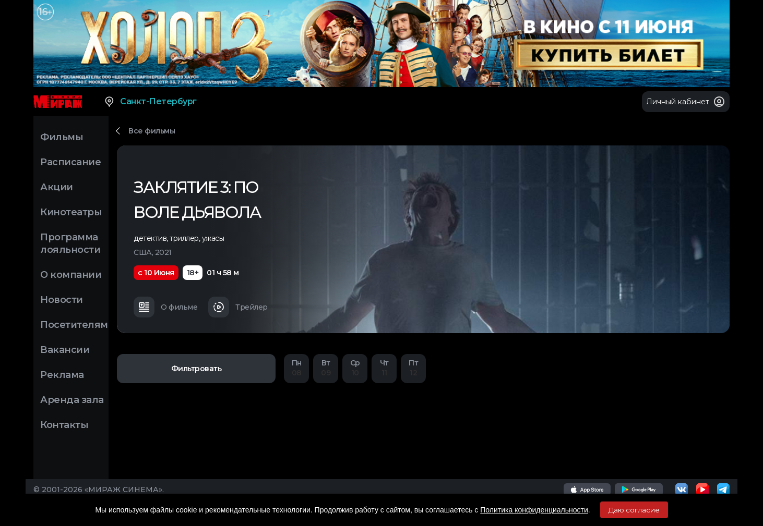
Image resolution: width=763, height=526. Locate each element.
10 (355, 367)
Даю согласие (634, 510)
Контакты (64, 425)
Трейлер (238, 307)
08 (296, 367)
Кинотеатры (71, 212)
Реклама (62, 375)
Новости (61, 299)
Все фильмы (151, 131)
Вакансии (64, 350)
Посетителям (74, 325)
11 (384, 367)
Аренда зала (72, 400)
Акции (56, 187)
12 (413, 367)
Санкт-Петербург (150, 101)
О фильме (165, 307)
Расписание (70, 162)
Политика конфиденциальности (534, 510)
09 (325, 367)
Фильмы (61, 137)
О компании (70, 274)
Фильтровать (196, 368)
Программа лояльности (70, 243)
